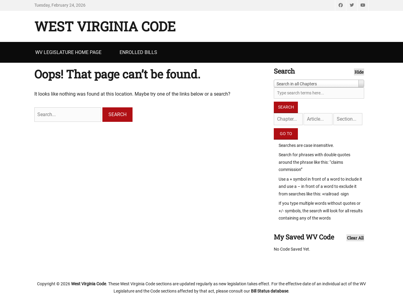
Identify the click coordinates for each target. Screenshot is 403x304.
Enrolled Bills (138, 52)
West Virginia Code (105, 26)
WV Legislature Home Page (68, 52)
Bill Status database (269, 291)
